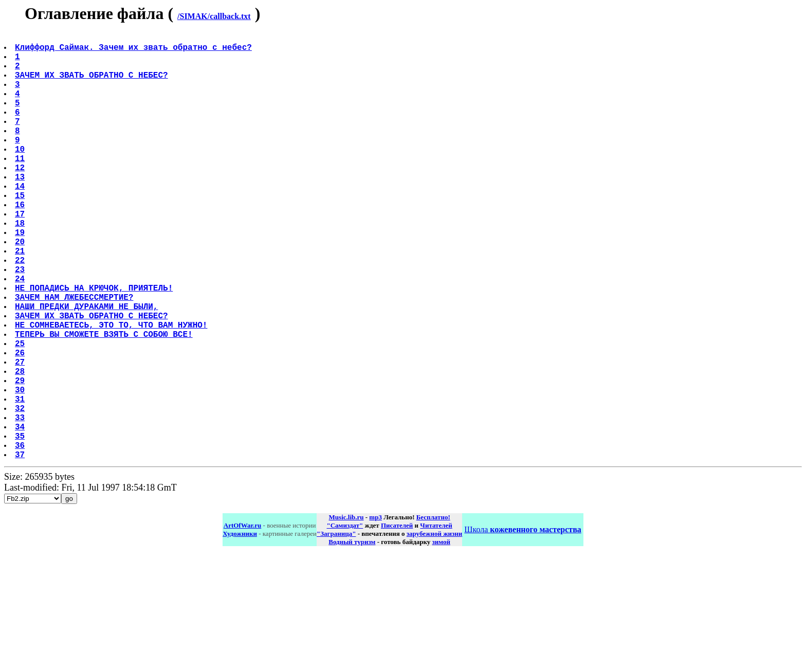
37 (21, 548)
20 (21, 288)
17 (21, 254)
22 (21, 311)
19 (21, 277)
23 (21, 322)
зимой (441, 636)
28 (21, 447)
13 (21, 209)
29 (21, 458)
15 (21, 232)
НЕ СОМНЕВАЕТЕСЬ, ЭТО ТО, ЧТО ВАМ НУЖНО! (112, 390)
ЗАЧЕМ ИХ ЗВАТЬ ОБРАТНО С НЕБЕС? (92, 85)
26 (21, 424)
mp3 (375, 612)
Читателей (436, 620)
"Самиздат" (344, 620)
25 (21, 413)
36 (21, 537)
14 (21, 220)
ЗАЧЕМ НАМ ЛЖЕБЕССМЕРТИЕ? (75, 356)
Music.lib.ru (346, 612)
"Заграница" (336, 628)
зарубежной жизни (435, 628)
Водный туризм (351, 636)
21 (21, 299)
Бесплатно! (433, 612)
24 (21, 333)
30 (21, 469)
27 (21, 435)
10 (21, 175)
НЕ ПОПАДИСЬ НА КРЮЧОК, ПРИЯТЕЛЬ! (95, 345)
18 (21, 266)
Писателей (397, 620)
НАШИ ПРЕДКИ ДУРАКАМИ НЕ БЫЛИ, (87, 367)
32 (21, 492)
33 (21, 503)
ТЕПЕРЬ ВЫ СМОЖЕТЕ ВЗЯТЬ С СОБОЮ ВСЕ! (105, 401)
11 (21, 186)
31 (21, 480)
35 (21, 526)
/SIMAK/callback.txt (214, 16)
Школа (522, 624)
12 (21, 198)
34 (21, 514)
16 (21, 243)
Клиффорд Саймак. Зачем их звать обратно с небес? (134, 51)
